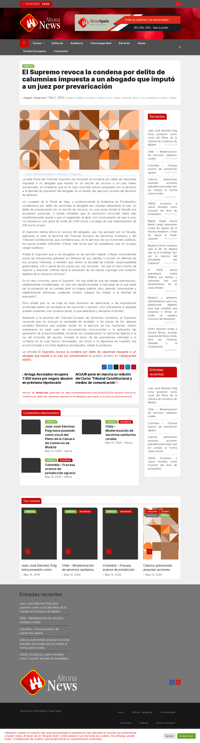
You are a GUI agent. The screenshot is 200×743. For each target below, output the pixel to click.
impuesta (127, 97)
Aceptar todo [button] (186, 736)
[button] (180, 47)
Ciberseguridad (101, 43)
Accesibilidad (168, 712)
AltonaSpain (40, 710)
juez (142, 97)
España (165, 512)
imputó (135, 97)
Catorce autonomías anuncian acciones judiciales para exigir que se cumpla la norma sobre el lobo (162, 186)
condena (101, 97)
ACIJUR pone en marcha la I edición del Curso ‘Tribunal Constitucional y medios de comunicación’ (103, 378)
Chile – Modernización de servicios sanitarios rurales (162, 155)
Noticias (152, 516)
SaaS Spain (55, 710)
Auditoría (77, 43)
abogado (79, 97)
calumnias (90, 97)
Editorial (57, 43)
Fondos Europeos (34, 51)
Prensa (164, 516)
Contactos (61, 51)
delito (109, 97)
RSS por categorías (142, 712)
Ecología (152, 512)
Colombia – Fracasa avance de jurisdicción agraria (60, 469)
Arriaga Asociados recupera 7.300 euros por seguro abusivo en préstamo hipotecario (47, 378)
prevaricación (152, 97)
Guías (142, 43)
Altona (67, 451)
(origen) (28, 98)
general (117, 97)
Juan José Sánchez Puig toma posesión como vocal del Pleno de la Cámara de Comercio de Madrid (162, 137)
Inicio (121, 712)
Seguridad (125, 422)
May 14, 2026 (53, 451)
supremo (173, 97)
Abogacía (70, 97)
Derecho (124, 43)
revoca (164, 97)
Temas (38, 43)
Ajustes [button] (170, 736)
